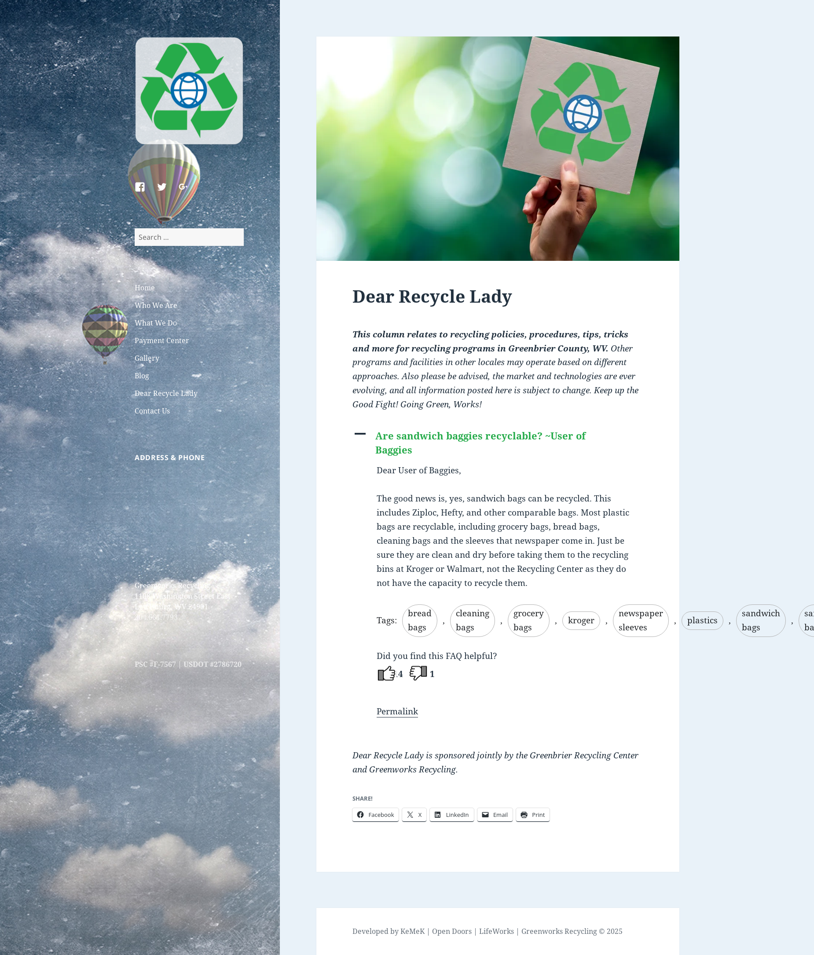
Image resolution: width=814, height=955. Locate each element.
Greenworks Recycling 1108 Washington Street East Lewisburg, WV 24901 (183, 596)
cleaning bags (472, 620)
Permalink (397, 711)
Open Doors (452, 931)
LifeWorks (496, 931)
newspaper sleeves (641, 620)
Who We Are (156, 305)
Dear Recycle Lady (166, 393)
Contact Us (152, 411)
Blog (142, 376)
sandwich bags (761, 620)
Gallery (147, 358)
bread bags (420, 620)
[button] (497, 443)
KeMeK (412, 931)
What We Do (156, 323)
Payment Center (162, 340)
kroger (581, 620)
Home (145, 288)
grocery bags (528, 620)
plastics (702, 620)
